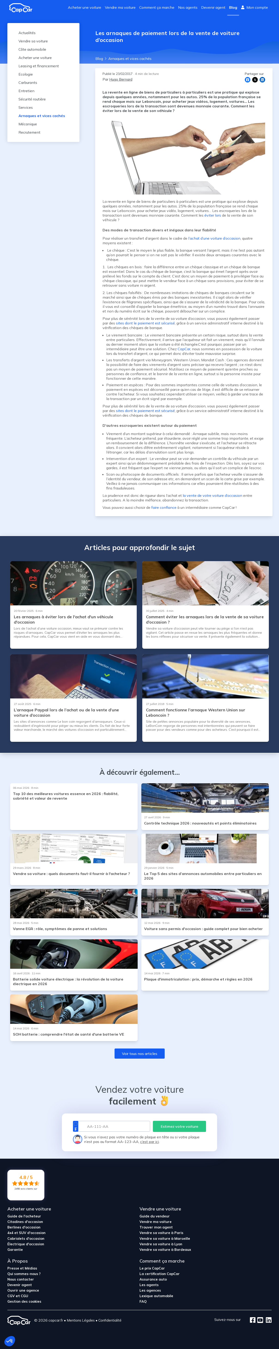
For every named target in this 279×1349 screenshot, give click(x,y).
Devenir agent (213, 7)
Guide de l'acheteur (24, 1216)
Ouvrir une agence (23, 1290)
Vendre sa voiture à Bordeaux (165, 1249)
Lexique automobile (156, 1296)
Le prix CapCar (152, 1268)
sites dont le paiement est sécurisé (145, 323)
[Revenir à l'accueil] (22, 7)
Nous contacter (20, 1279)
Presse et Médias (22, 1268)
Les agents (149, 1285)
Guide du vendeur (155, 1216)
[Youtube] (259, 1320)
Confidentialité (109, 1320)
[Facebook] (253, 1320)
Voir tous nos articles (139, 1053)
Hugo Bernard (120, 79)
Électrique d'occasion (25, 1244)
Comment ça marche (156, 7)
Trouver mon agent (156, 1227)
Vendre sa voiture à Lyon (161, 1244)
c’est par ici (149, 1141)
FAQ (143, 1301)
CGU (24, 1296)
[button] (9, 1341)
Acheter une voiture (84, 7)
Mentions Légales (81, 1320)
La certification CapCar (160, 1274)
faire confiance (163, 507)
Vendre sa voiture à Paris (161, 1233)
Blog (233, 7)
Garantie (15, 1249)
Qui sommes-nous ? (24, 1274)
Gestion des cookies (24, 1301)
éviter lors (212, 215)
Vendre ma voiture (120, 7)
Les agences (150, 1290)
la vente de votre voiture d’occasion (212, 495)
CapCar (184, 349)
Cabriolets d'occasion (25, 1238)
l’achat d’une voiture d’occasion (214, 238)
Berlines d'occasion (23, 1227)
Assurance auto (153, 1279)
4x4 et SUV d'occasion (26, 1233)
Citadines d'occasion (25, 1221)
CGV (11, 1296)
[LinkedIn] (267, 1320)
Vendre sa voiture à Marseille (165, 1238)
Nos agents (187, 7)
